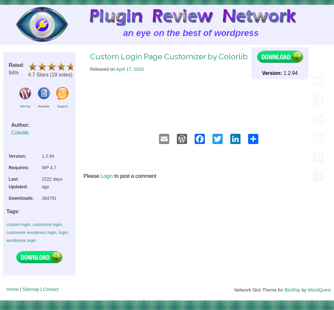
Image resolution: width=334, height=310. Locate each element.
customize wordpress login (31, 232)
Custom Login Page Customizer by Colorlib (169, 56)
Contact (51, 289)
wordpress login (21, 240)
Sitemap (30, 289)
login (63, 232)
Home (12, 289)
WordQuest (319, 289)
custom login (18, 224)
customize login (47, 224)
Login (107, 176)
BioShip (292, 289)
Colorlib (19, 132)
